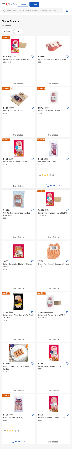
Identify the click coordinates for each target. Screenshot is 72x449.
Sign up (23, 4)
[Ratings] (46, 175)
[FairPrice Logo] (11, 4)
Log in (34, 4)
